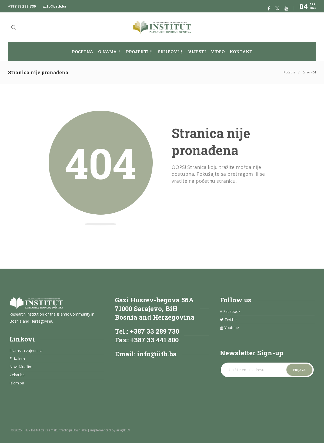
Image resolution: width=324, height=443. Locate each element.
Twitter (228, 320)
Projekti (137, 51)
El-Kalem (17, 359)
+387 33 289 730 (22, 6)
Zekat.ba (17, 375)
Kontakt (241, 51)
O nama (107, 51)
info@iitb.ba (54, 6)
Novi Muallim (20, 367)
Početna (82, 51)
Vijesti (197, 51)
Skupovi (168, 51)
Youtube (229, 328)
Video (218, 51)
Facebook (230, 311)
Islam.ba (16, 383)
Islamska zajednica (25, 351)
